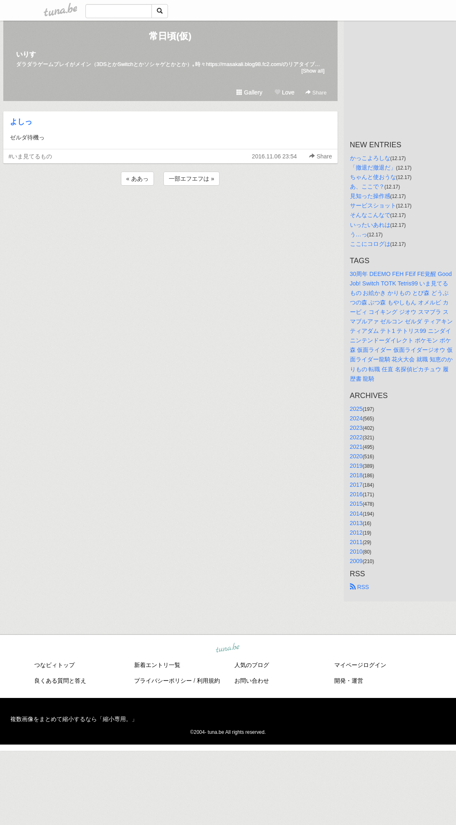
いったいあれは (370, 225)
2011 (356, 542)
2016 (356, 494)
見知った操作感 (370, 196)
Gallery (249, 92)
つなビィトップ (54, 665)
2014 (356, 513)
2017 (356, 484)
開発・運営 (348, 680)
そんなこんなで (370, 215)
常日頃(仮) (170, 36)
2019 (356, 465)
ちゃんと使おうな (373, 177)
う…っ (358, 234)
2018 (356, 475)
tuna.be (228, 648)
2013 (356, 523)
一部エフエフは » (191, 178)
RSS (359, 587)
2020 (356, 456)
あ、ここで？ (367, 186)
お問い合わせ (251, 680)
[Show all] (312, 71)
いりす (26, 54)
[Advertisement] (170, 209)
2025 (356, 408)
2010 (356, 551)
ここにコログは (370, 243)
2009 (356, 561)
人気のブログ (251, 665)
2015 (356, 503)
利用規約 (208, 680)
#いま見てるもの (30, 156)
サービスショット (373, 205)
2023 (356, 427)
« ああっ (137, 178)
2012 (356, 532)
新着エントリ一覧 (157, 665)
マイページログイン (360, 665)
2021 (356, 446)
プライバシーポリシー (163, 680)
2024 (356, 418)
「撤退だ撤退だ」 (373, 167)
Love (284, 92)
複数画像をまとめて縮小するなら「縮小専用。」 (73, 719)
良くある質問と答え (60, 680)
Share (315, 93)
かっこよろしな (370, 158)
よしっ (21, 122)
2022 (356, 437)
